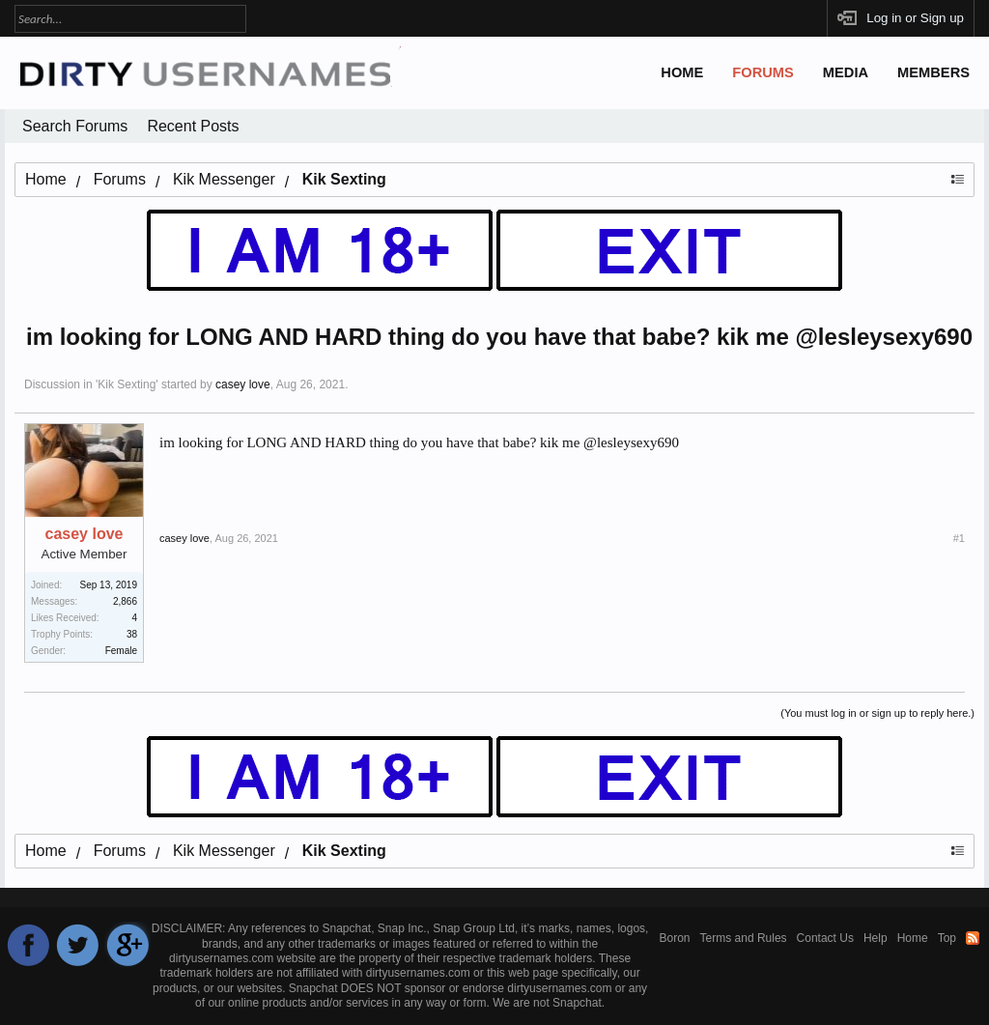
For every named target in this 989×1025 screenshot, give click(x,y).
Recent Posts (193, 126)
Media (845, 72)
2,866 (125, 601)
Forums (763, 72)
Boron (675, 938)
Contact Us (825, 938)
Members (933, 72)
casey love (242, 384)
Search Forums (74, 126)
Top (947, 938)
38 (132, 634)
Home (682, 72)
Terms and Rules (743, 938)
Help (875, 938)
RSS (972, 938)
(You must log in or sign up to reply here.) (877, 713)
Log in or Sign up (915, 18)
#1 (959, 538)
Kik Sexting (126, 384)
